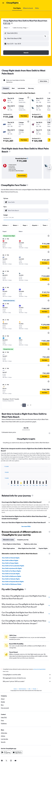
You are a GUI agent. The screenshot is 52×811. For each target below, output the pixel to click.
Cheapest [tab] (6, 88)
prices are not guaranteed (39, 669)
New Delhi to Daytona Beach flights (13, 581)
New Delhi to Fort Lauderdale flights (13, 565)
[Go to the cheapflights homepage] (13, 3)
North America (22, 689)
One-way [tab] (31, 88)
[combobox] (7, 28)
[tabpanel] (26, 469)
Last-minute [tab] (21, 88)
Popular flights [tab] (43, 548)
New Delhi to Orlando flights (10, 558)
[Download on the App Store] (17, 752)
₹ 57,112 (6, 23)
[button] (3, 3)
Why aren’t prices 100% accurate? (27, 681)
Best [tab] (13, 88)
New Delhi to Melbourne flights (11, 576)
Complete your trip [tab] (22, 539)
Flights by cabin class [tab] (30, 544)
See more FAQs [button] (26, 526)
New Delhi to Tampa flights (10, 563)
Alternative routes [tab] (8, 539)
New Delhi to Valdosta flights (11, 579)
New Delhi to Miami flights (10, 560)
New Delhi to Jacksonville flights (12, 568)
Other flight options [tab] (9, 548)
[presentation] (12, 23)
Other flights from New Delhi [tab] (26, 548)
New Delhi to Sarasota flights (11, 573)
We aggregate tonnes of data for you (27, 678)
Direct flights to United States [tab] (12, 544)
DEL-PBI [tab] (26, 428)
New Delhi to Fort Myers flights (11, 571)
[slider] (49, 220)
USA (29, 689)
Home (15, 689)
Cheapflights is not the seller (27, 675)
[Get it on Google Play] (6, 752)
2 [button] (27, 405)
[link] (21, 176)
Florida (34, 689)
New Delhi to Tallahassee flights (11, 584)
